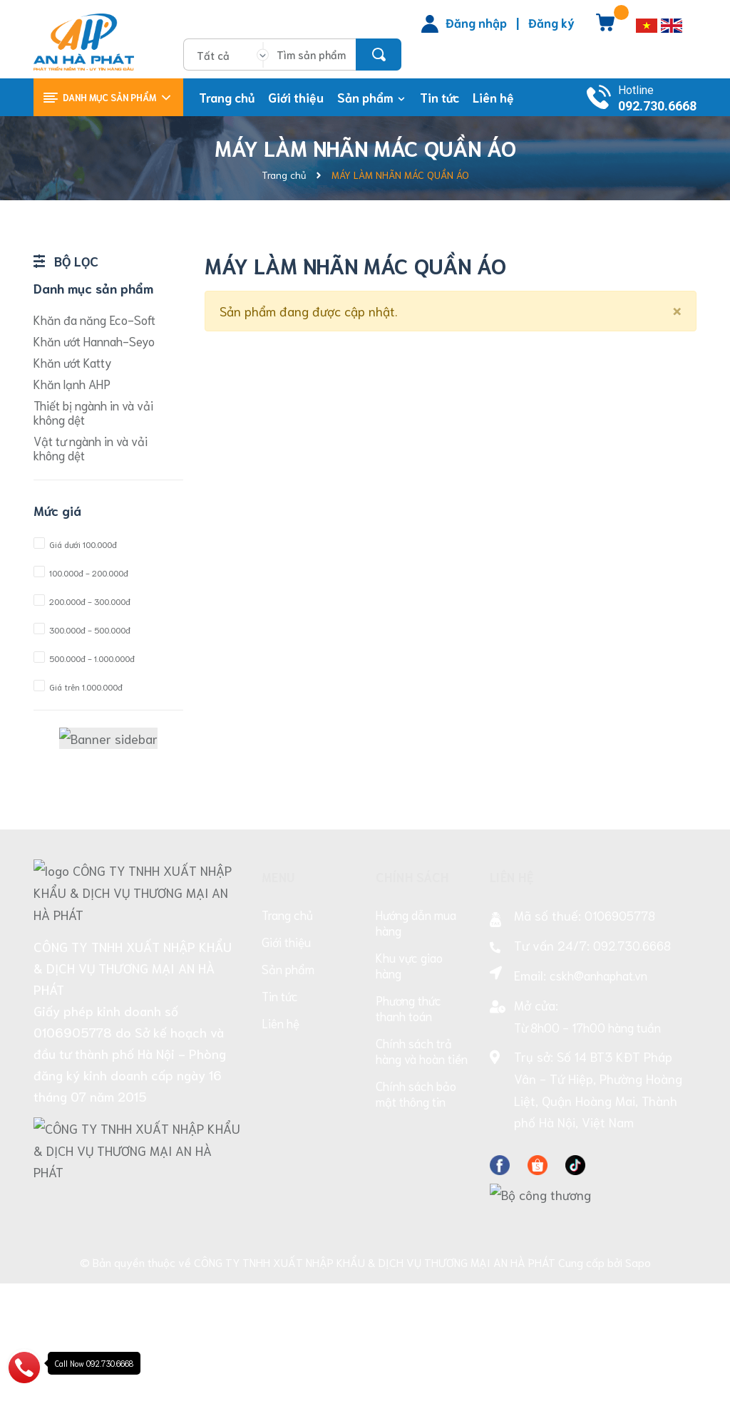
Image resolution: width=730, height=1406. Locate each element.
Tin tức (280, 1121)
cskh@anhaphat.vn (598, 1100)
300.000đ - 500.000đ (82, 629)
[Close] (677, 308)
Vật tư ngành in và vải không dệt (91, 447)
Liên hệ (280, 1148)
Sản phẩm (288, 1094)
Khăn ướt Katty (73, 362)
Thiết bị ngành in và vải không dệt (93, 412)
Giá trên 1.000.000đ (78, 686)
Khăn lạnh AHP (72, 383)
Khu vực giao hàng (409, 1090)
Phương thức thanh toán (408, 1133)
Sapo (638, 1384)
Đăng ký (551, 22)
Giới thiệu (286, 1067)
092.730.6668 (657, 105)
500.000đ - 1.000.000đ (84, 658)
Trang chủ (287, 1040)
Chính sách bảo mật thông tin (416, 1218)
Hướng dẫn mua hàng (416, 1047)
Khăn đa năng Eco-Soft (94, 319)
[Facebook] (500, 1288)
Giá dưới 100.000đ (75, 544)
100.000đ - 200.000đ (81, 572)
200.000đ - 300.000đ (82, 601)
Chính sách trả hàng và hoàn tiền (422, 1176)
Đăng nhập (476, 22)
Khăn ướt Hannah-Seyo (94, 340)
